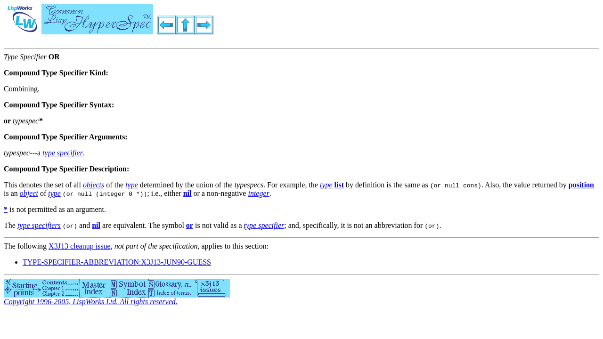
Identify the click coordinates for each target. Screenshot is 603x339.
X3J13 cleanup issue (80, 246)
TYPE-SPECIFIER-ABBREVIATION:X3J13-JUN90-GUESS (117, 262)
